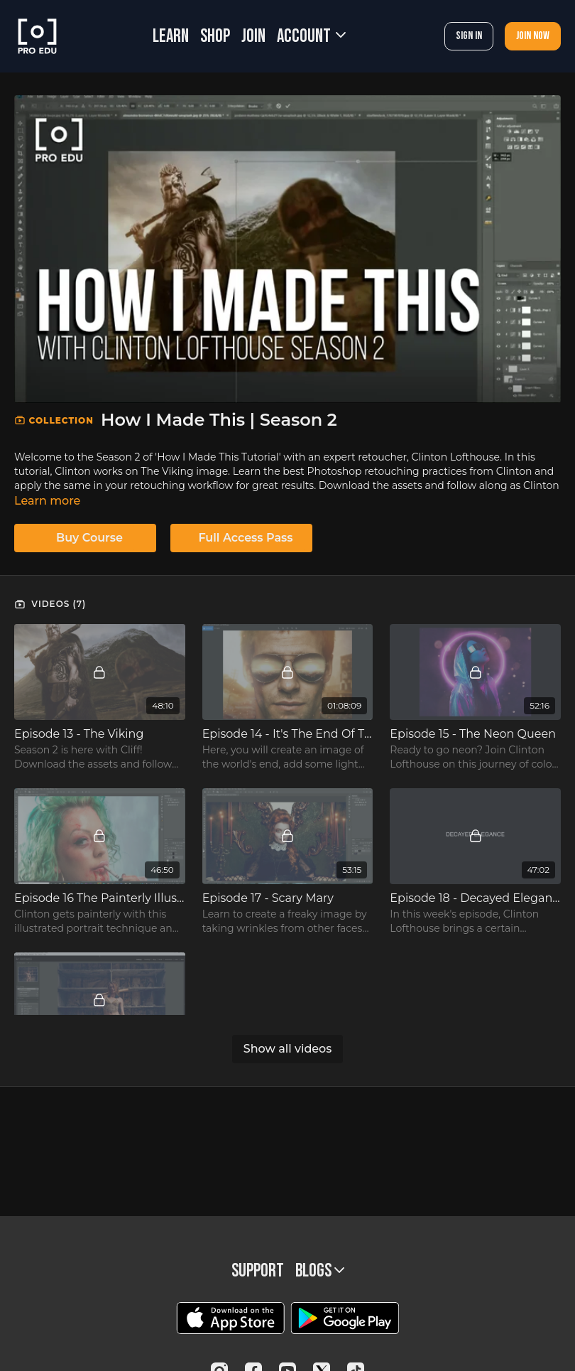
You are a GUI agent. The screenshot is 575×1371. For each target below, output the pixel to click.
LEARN (171, 37)
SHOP (215, 37)
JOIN (253, 37)
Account (311, 37)
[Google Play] (345, 1318)
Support (257, 1271)
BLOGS (319, 1271)
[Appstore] (230, 1318)
